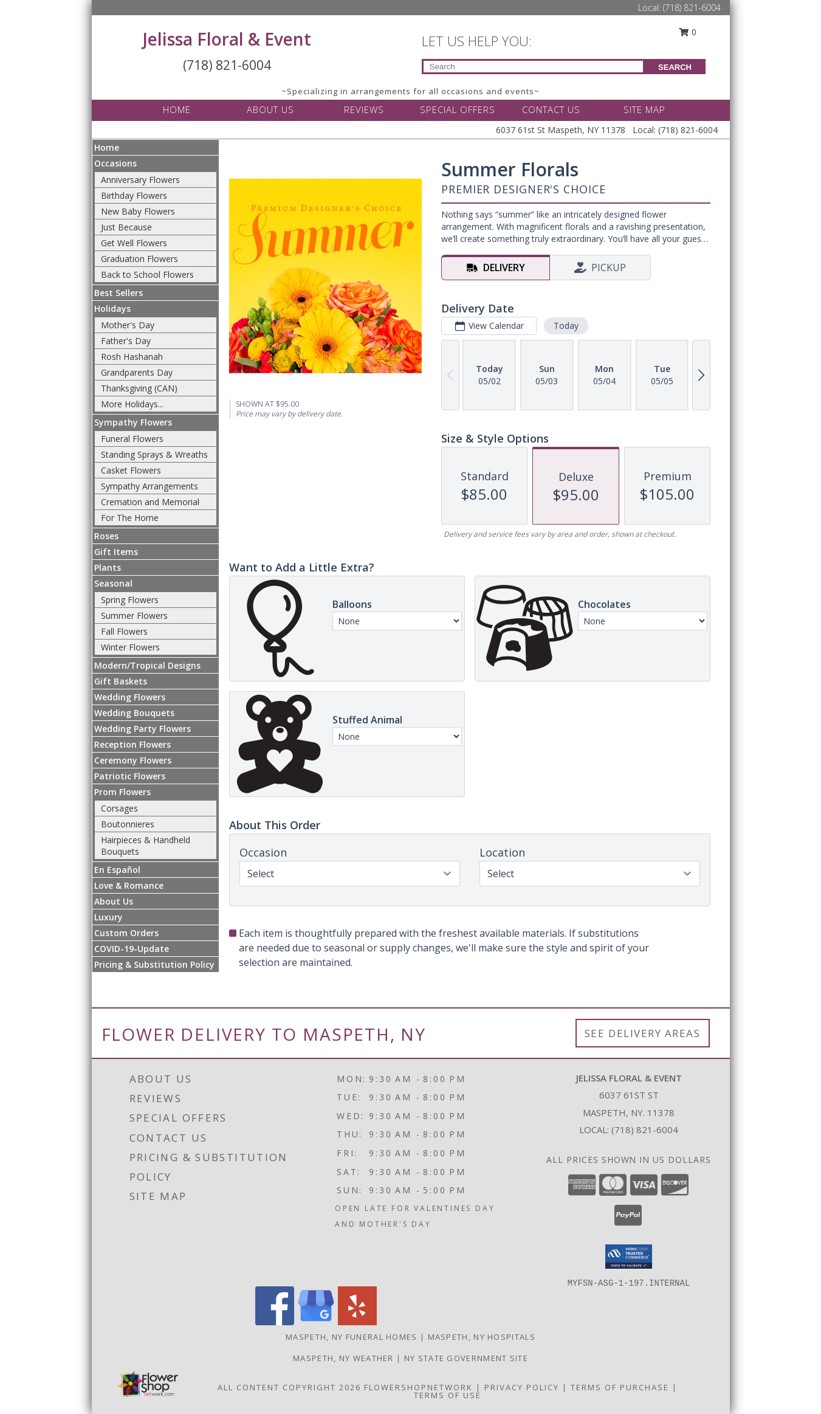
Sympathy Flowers (133, 422)
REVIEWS (364, 109)
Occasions (115, 163)
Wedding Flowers (129, 697)
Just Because (126, 227)
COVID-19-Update (131, 948)
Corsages (119, 808)
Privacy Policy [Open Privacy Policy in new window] (521, 1387)
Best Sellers (118, 292)
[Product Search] (533, 66)
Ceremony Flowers (132, 760)
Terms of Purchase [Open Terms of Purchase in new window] (620, 1387)
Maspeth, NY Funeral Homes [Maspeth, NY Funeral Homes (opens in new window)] (351, 1336)
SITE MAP (644, 109)
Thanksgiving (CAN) (139, 388)
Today (565, 325)
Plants (107, 567)
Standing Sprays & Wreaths (154, 454)
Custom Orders (126, 933)
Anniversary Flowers (140, 179)
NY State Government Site (466, 1358)
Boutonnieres (127, 824)
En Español (117, 869)
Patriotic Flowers (129, 776)
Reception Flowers (132, 744)
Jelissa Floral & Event (227, 38)
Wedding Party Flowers (142, 728)
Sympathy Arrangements (149, 486)
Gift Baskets (120, 681)
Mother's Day (127, 325)
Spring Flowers (130, 599)
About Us (113, 901)
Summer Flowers (134, 615)
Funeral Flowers (132, 438)
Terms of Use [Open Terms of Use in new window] (447, 1395)
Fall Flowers (124, 631)
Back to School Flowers (147, 274)
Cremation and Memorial (150, 502)
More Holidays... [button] (132, 404)
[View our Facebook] (274, 1322)
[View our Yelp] (357, 1322)
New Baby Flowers (138, 211)
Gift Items (116, 551)
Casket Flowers (131, 470)
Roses (106, 536)
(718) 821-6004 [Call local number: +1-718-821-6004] (644, 1129)
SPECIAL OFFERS (457, 109)
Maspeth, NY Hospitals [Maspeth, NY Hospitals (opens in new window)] (481, 1336)
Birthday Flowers (134, 195)
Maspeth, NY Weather (343, 1358)
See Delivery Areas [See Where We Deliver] (643, 1033)
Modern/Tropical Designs (147, 665)
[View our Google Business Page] (316, 1322)
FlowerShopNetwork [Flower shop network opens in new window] (418, 1387)
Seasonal (113, 583)
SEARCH (675, 67)
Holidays (112, 308)
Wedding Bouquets (134, 713)
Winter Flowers (130, 647)
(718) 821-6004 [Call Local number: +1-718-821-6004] (692, 7)
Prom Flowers (122, 792)
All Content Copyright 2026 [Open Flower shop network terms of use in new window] (289, 1387)
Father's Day (126, 341)
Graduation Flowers (139, 258)
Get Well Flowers (134, 243)
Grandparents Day (137, 372)
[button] (628, 1256)
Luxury (108, 917)
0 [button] (687, 32)
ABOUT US (270, 109)
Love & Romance (128, 885)
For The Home (130, 517)
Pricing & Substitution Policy (154, 964)
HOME (177, 109)
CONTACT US (551, 109)
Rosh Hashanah (132, 356)
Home (106, 147)
